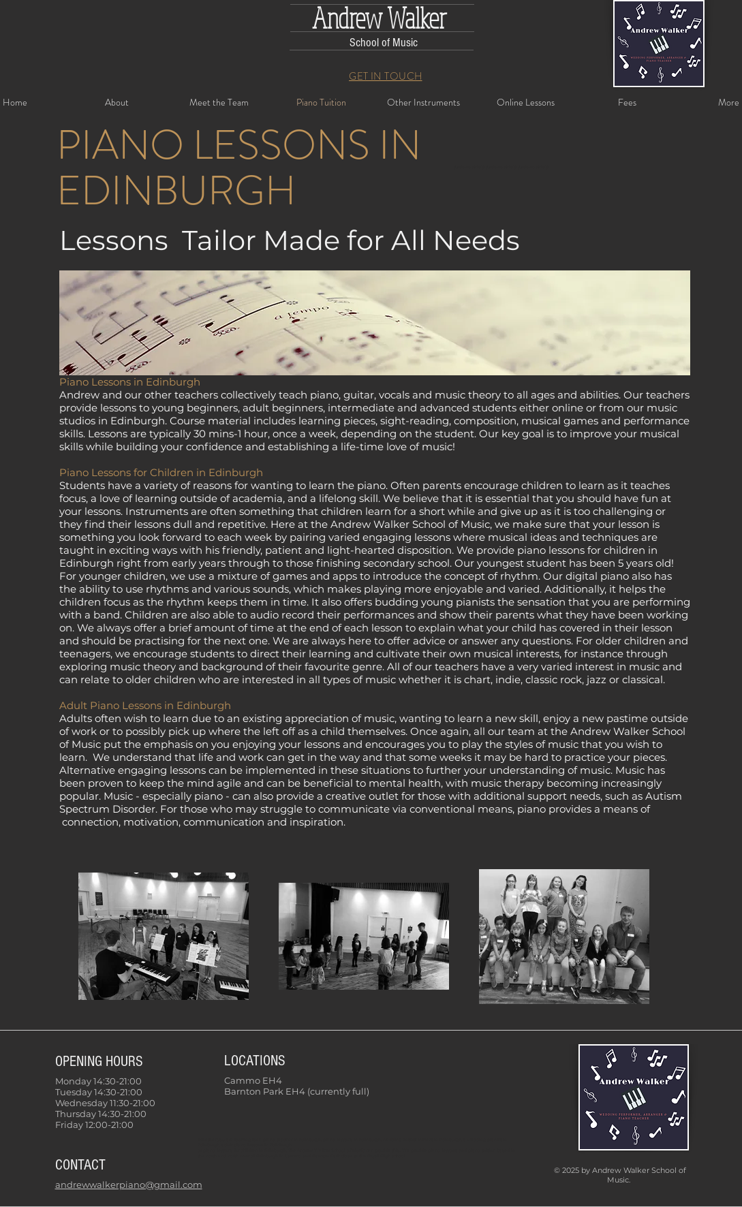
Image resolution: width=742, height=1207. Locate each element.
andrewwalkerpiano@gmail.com (128, 1184)
